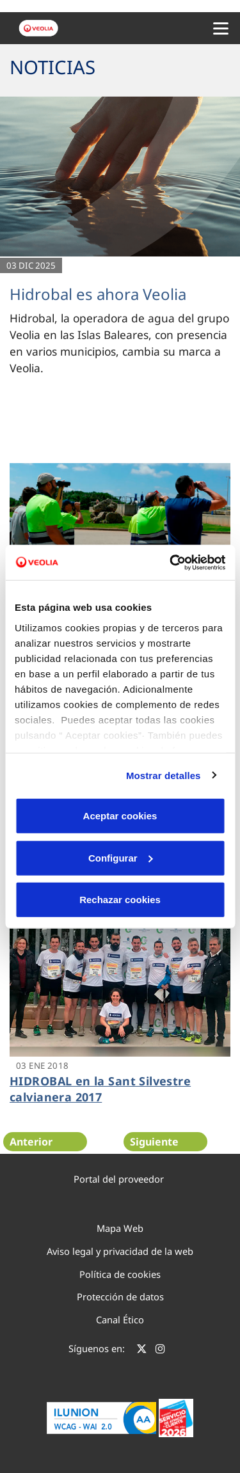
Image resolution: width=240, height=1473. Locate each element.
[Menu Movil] (221, 28)
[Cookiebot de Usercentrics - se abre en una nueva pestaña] (170, 562)
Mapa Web (120, 1228)
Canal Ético (120, 1319)
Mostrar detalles (163, 774)
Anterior (31, 1142)
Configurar (120, 857)
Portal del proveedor (119, 1178)
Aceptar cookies (120, 815)
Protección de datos (120, 1296)
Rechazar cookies (120, 899)
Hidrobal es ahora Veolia (98, 293)
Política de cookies (120, 1274)
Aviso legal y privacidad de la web (120, 1251)
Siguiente (154, 1142)
